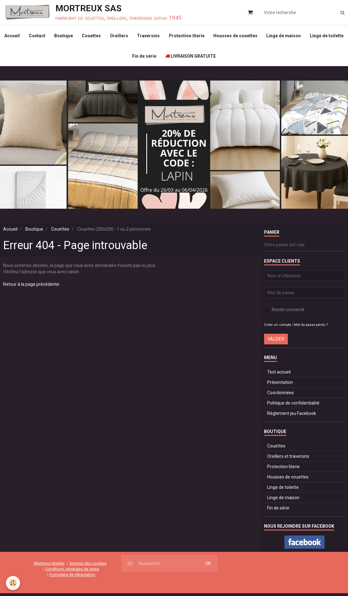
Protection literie (209, 36)
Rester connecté (284, 313)
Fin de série (166, 58)
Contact (57, 36)
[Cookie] (13, 583)
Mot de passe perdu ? (311, 328)
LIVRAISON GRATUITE (212, 58)
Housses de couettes (258, 36)
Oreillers (140, 36)
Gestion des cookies (88, 566)
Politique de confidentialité (293, 406)
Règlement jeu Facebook (291, 416)
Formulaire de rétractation (72, 577)
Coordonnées (280, 395)
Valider (275, 342)
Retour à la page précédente (31, 287)
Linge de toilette (127, 58)
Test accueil (279, 375)
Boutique (84, 36)
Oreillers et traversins (288, 459)
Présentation (280, 385)
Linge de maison (307, 36)
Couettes (112, 36)
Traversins (170, 36)
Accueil (31, 36)
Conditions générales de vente (72, 571)
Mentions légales (49, 566)
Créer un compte (277, 328)
